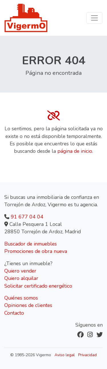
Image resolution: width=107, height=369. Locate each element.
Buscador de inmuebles (30, 243)
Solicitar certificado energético (38, 286)
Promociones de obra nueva (35, 251)
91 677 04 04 (27, 216)
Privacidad (87, 355)
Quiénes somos (21, 297)
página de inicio (74, 151)
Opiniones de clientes (28, 305)
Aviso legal (64, 355)
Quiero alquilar (21, 278)
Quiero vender (20, 270)
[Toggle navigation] (94, 18)
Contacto (14, 313)
